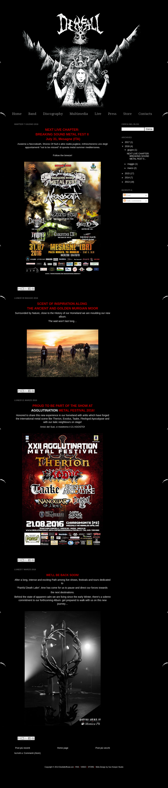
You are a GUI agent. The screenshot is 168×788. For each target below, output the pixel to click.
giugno (130, 150)
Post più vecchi (102, 748)
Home (17, 114)
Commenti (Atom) (32, 753)
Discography (53, 114)
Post (126, 195)
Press (112, 114)
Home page (62, 748)
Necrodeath (35, 144)
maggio (131, 164)
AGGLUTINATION (44, 410)
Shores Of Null (50, 144)
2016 (127, 146)
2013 (127, 182)
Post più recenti (22, 748)
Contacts (145, 114)
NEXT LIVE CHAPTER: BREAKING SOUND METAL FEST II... (138, 156)
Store (127, 114)
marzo (130, 168)
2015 (127, 173)
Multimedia (79, 114)
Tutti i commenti (132, 201)
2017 (127, 142)
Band (32, 114)
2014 (127, 177)
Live (98, 114)
